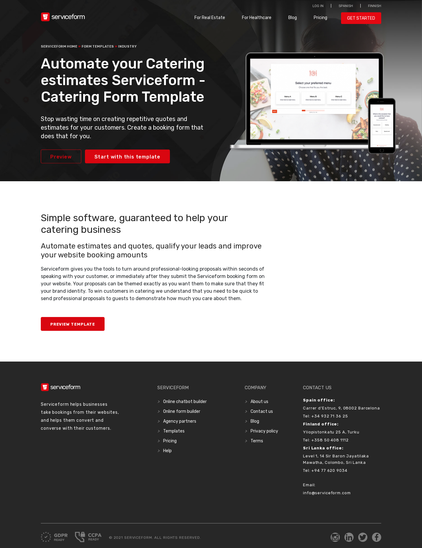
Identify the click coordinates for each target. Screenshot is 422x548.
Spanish (346, 6)
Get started (361, 18)
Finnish (374, 6)
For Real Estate (209, 17)
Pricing (320, 17)
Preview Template (72, 324)
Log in (318, 6)
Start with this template (127, 157)
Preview (61, 157)
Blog (292, 17)
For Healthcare (256, 17)
